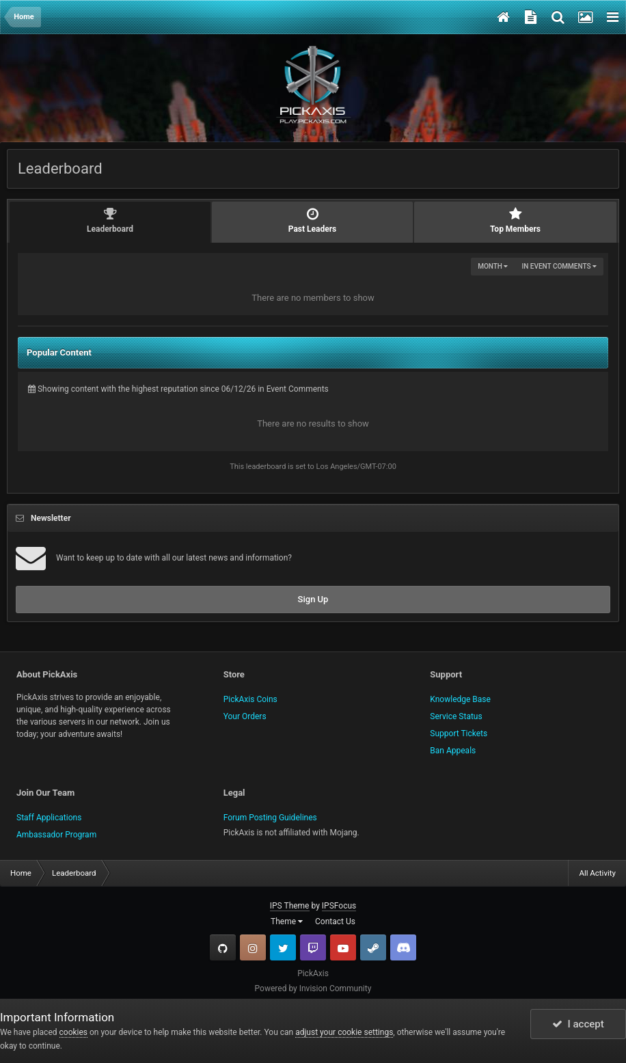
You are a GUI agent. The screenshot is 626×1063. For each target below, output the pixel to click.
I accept (578, 1024)
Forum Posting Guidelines (270, 817)
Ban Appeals (453, 750)
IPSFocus (339, 906)
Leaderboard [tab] (110, 220)
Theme (287, 921)
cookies (73, 1032)
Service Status (456, 716)
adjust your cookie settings (344, 1032)
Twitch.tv (313, 947)
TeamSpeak (403, 947)
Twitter (283, 947)
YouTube (343, 947)
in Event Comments (559, 266)
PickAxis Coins (250, 699)
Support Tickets (458, 733)
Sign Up (313, 599)
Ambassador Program (56, 834)
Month (493, 266)
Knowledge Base (460, 699)
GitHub (223, 947)
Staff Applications (48, 817)
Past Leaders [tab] (312, 220)
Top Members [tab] (515, 220)
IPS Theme (290, 906)
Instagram (253, 947)
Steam (373, 947)
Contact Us (335, 921)
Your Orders (245, 716)
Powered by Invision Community (313, 988)
